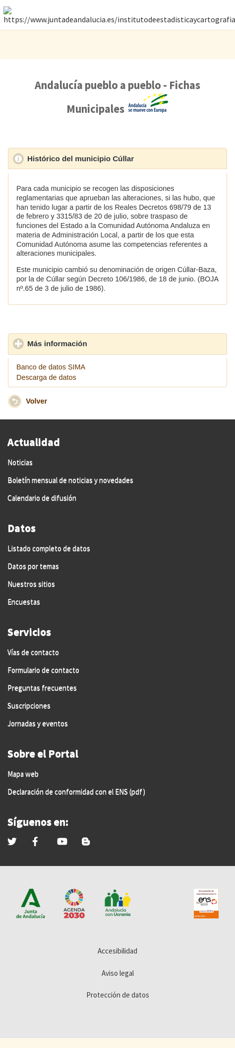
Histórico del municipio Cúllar (126, 158)
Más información (103, 343)
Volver (36, 401)
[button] (14, 401)
